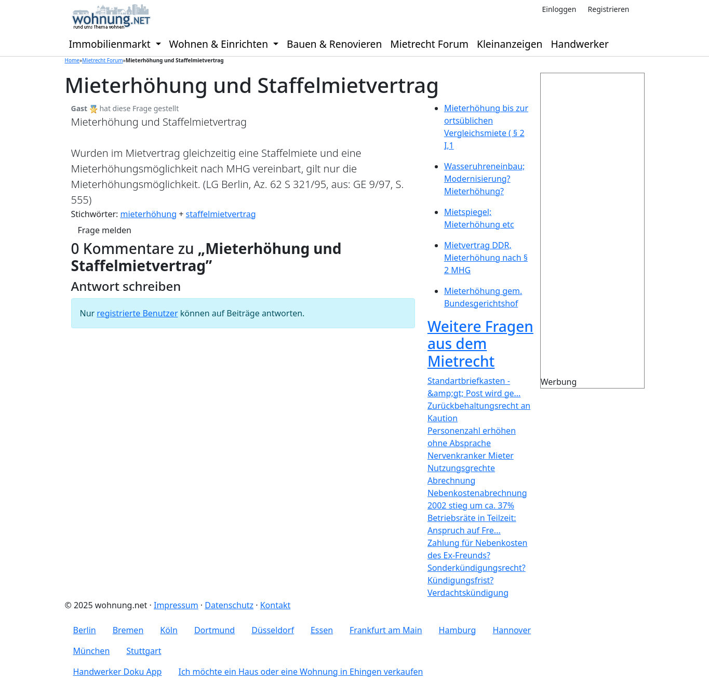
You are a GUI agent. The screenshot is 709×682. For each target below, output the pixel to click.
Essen (322, 630)
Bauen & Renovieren (334, 44)
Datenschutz (229, 605)
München (91, 651)
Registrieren (609, 9)
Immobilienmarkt (111, 44)
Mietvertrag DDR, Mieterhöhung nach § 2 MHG (486, 257)
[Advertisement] (611, 229)
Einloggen (559, 9)
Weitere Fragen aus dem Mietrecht (480, 343)
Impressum (176, 605)
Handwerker (579, 44)
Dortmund (214, 630)
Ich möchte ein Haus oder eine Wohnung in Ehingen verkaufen (300, 671)
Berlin (84, 630)
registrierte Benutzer (137, 313)
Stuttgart (143, 651)
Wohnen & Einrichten (220, 44)
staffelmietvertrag (221, 214)
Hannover (511, 630)
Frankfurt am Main (386, 630)
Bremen (128, 630)
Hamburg (457, 630)
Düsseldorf (272, 630)
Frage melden (104, 230)
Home (72, 60)
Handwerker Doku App (117, 671)
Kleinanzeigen (509, 44)
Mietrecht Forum (429, 44)
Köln (169, 630)
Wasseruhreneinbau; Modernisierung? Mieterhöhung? (484, 179)
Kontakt (275, 605)
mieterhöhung (148, 214)
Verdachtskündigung (468, 592)
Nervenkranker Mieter (470, 455)
